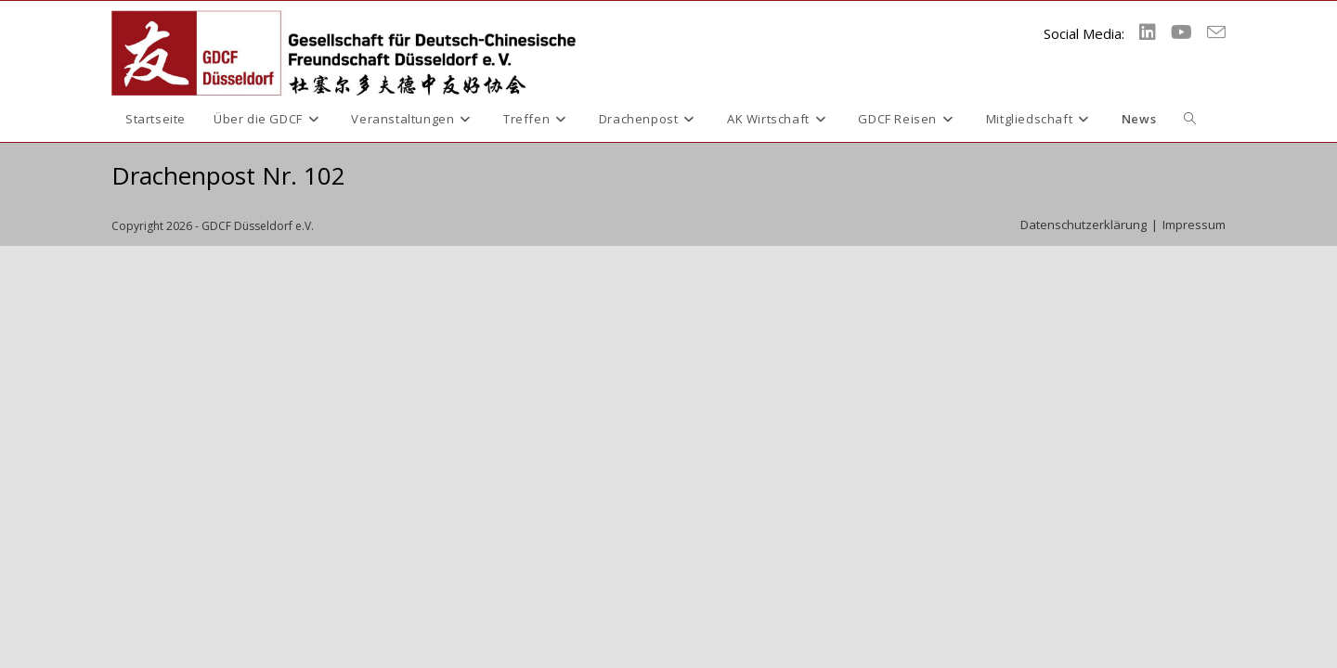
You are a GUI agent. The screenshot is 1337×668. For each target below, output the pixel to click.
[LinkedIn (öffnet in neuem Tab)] (1147, 32)
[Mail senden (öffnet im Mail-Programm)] (1216, 32)
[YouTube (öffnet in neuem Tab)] (1181, 32)
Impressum (1194, 224)
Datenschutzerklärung (1083, 224)
